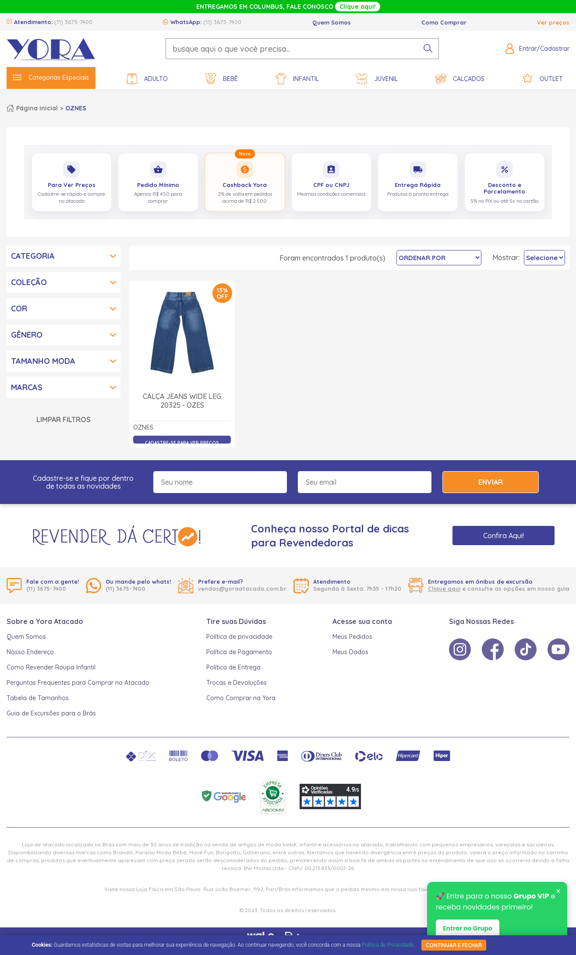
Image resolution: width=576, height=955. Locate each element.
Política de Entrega (233, 667)
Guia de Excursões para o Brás (51, 713)
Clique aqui (444, 588)
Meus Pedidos (352, 637)
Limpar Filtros (63, 419)
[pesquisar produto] (428, 48)
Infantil (297, 79)
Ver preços (553, 22)
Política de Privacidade (387, 945)
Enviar (490, 482)
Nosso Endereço (30, 652)
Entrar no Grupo (467, 928)
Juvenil (377, 79)
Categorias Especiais (51, 77)
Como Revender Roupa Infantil (51, 667)
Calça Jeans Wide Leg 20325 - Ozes (182, 400)
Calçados (459, 79)
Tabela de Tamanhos (38, 698)
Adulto (147, 79)
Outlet (542, 79)
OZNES (75, 108)
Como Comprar (443, 22)
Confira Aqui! (503, 535)
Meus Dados (350, 652)
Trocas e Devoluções (236, 683)
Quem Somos (331, 22)
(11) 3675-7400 (73, 21)
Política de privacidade (239, 637)
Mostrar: (505, 257)
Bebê (221, 79)
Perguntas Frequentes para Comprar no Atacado (78, 683)
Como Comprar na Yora (241, 698)
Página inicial (37, 108)
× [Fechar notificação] (558, 891)
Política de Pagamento (239, 652)
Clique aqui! (357, 7)
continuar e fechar (454, 945)
